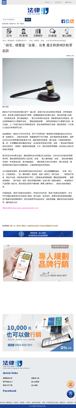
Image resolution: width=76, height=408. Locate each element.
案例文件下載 (7, 385)
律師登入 (69, 2)
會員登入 (48, 2)
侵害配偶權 (5, 23)
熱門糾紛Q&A (8, 382)
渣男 (18, 23)
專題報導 (11, 40)
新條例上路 (35, 378)
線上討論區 (35, 382)
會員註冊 (58, 2)
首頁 (4, 40)
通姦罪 (22, 23)
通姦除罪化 (12, 23)
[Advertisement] (38, 297)
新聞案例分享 (21, 40)
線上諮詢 (34, 385)
